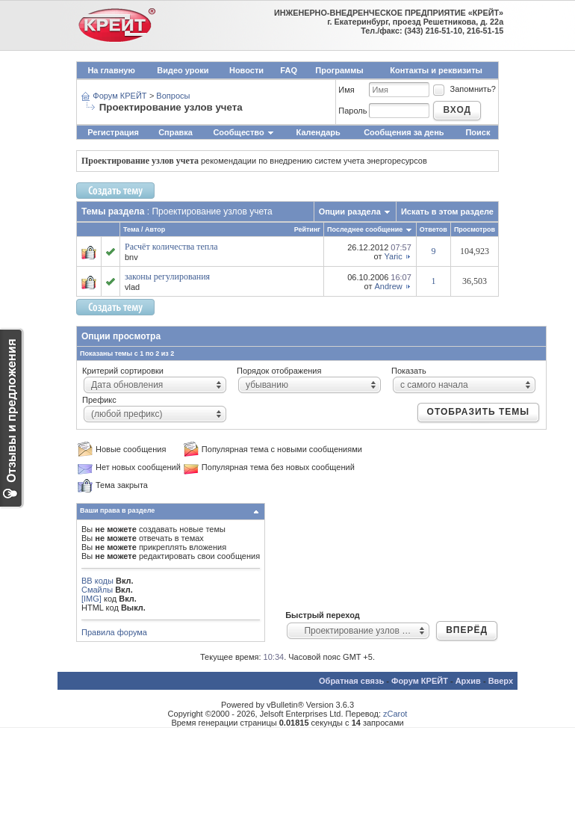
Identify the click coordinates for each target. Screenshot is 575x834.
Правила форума (114, 632)
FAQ (288, 70)
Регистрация (113, 132)
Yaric (393, 256)
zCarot (395, 713)
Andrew (388, 286)
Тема (131, 229)
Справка (175, 132)
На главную (110, 70)
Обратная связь (351, 680)
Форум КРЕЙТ (119, 95)
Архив (468, 680)
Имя (346, 89)
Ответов (433, 229)
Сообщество (243, 132)
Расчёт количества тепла (171, 246)
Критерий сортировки (123, 370)
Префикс (99, 399)
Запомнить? (464, 88)
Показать (408, 370)
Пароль (352, 110)
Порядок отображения (279, 370)
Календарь (318, 132)
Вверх (500, 680)
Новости (246, 70)
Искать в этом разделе (447, 211)
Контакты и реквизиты (436, 70)
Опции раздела (350, 211)
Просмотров (474, 229)
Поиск (477, 132)
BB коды (97, 580)
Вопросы (173, 95)
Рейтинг (307, 229)
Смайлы (97, 589)
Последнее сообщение (364, 229)
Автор (155, 229)
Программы (339, 70)
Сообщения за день (404, 132)
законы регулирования (167, 276)
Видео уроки (182, 70)
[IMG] (91, 598)
